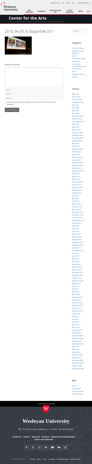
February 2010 (77, 355)
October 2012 (77, 278)
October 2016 (77, 168)
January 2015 (76, 209)
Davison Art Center (79, 59)
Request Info (55, 3)
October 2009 (77, 366)
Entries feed (76, 388)
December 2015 (77, 187)
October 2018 (77, 141)
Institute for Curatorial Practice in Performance (79, 66)
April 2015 (75, 201)
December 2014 (77, 212)
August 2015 (76, 193)
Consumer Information (63, 459)
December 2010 (77, 336)
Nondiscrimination (75, 459)
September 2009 (78, 369)
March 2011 (76, 327)
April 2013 (75, 261)
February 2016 (77, 182)
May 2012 (75, 289)
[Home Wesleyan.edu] (46, 409)
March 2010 (76, 352)
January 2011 (76, 333)
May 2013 (75, 259)
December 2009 (77, 360)
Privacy (39, 459)
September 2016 (78, 171)
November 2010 (77, 338)
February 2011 (77, 330)
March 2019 (76, 130)
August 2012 (76, 283)
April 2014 (75, 231)
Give (73, 3)
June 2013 (75, 256)
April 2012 (75, 292)
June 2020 (75, 108)
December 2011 (77, 303)
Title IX (44, 459)
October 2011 (77, 308)
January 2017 (76, 160)
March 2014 (76, 234)
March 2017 (76, 154)
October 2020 (77, 100)
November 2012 (77, 275)
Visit (63, 3)
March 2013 (76, 264)
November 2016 (77, 165)
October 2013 (77, 248)
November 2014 (77, 215)
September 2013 (78, 250)
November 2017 (77, 149)
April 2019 (75, 127)
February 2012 (77, 297)
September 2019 (78, 121)
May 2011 (75, 322)
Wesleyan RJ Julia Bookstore (63, 437)
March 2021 (76, 97)
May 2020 (75, 111)
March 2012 (76, 294)
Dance (74, 56)
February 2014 (77, 237)
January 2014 (76, 239)
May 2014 (75, 229)
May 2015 (75, 198)
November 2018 (77, 138)
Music (74, 71)
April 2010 (75, 349)
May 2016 (75, 174)
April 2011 (75, 325)
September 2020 (78, 102)
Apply (68, 3)
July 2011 (75, 316)
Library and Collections (44, 439)
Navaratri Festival (78, 74)
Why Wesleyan (29, 11)
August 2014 (76, 223)
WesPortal (36, 437)
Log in (74, 386)
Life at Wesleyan (69, 11)
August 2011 (76, 314)
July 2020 (75, 105)
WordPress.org (77, 394)
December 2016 (77, 163)
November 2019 (77, 116)
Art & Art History (78, 48)
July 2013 (75, 253)
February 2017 (77, 157)
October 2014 (77, 218)
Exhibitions (76, 61)
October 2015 (77, 190)
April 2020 (75, 113)
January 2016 (76, 185)
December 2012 (77, 272)
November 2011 (77, 305)
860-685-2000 (67, 429)
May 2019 (75, 124)
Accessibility (51, 459)
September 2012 (78, 281)
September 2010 (78, 344)
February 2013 (77, 267)
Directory (45, 437)
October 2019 (77, 119)
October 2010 (77, 341)
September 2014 (78, 220)
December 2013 (77, 242)
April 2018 (75, 146)
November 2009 (77, 363)
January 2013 (76, 270)
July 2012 (75, 286)
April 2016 (75, 176)
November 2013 (77, 245)
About (81, 11)
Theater (75, 77)
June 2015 (75, 196)
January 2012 (76, 300)
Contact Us (17, 437)
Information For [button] (84, 3)
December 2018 (77, 135)
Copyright (32, 459)
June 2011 (75, 319)
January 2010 (76, 358)
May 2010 (75, 347)
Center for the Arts (28, 18)
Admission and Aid (55, 11)
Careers (26, 437)
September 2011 (78, 311)
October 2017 (77, 152)
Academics (42, 11)
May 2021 (75, 94)
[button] (88, 11)
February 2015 (77, 207)
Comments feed (77, 391)
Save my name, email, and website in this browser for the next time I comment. (31, 103)
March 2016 (76, 179)
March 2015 (76, 204)
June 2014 (75, 226)
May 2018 (75, 143)
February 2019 (77, 132)
